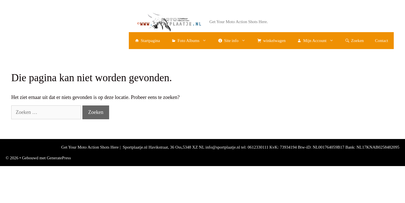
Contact (381, 40)
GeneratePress (59, 158)
